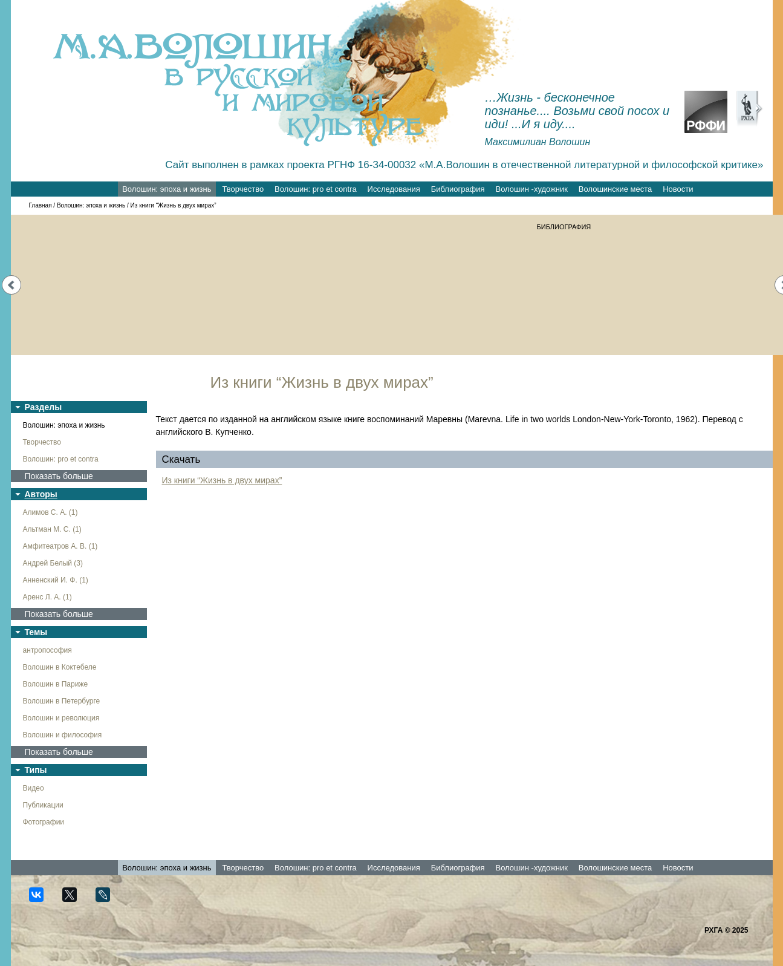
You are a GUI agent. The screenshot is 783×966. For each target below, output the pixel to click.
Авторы (41, 494)
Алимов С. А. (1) (50, 512)
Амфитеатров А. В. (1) (60, 546)
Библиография (458, 189)
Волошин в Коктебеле (60, 667)
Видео (33, 788)
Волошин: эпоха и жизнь (166, 189)
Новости (678, 189)
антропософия (47, 650)
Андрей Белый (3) (53, 563)
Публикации (43, 805)
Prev (11, 285)
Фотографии (44, 822)
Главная (40, 205)
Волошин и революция (61, 718)
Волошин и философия (62, 735)
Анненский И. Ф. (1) (55, 580)
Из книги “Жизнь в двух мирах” (222, 480)
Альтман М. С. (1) (52, 529)
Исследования (394, 189)
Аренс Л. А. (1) (47, 597)
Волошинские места (615, 189)
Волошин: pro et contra (316, 189)
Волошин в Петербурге (61, 701)
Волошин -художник (532, 189)
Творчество (243, 189)
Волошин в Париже (55, 684)
